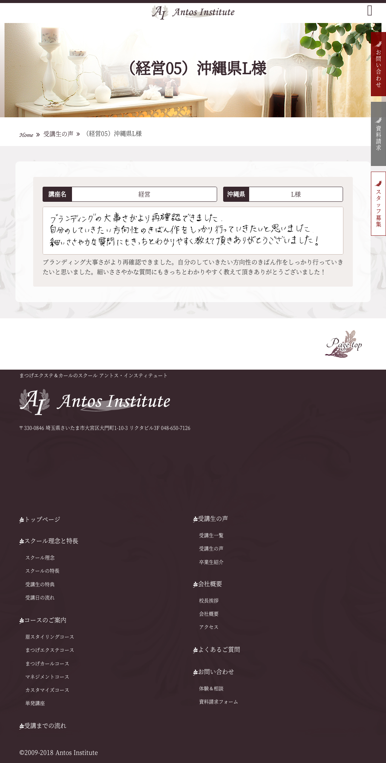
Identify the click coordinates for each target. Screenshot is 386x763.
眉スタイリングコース (49, 636)
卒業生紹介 (211, 562)
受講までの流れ (42, 726)
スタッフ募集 (378, 208)
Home (26, 135)
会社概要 (209, 613)
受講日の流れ (40, 597)
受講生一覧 (211, 535)
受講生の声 (58, 134)
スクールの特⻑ (42, 570)
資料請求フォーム (218, 701)
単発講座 (35, 703)
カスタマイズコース (47, 690)
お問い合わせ (378, 68)
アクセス (209, 627)
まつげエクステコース (49, 650)
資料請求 (378, 139)
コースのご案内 (42, 620)
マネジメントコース (47, 676)
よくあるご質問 (216, 649)
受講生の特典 (40, 584)
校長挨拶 (209, 600)
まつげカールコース (47, 663)
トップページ (39, 519)
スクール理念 (40, 557)
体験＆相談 (211, 688)
